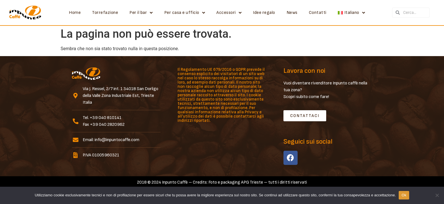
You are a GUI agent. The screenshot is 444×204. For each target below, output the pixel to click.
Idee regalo (264, 12)
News (292, 12)
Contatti (317, 12)
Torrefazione (105, 12)
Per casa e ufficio (184, 13)
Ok (404, 195)
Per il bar (141, 13)
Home (75, 12)
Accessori (229, 13)
